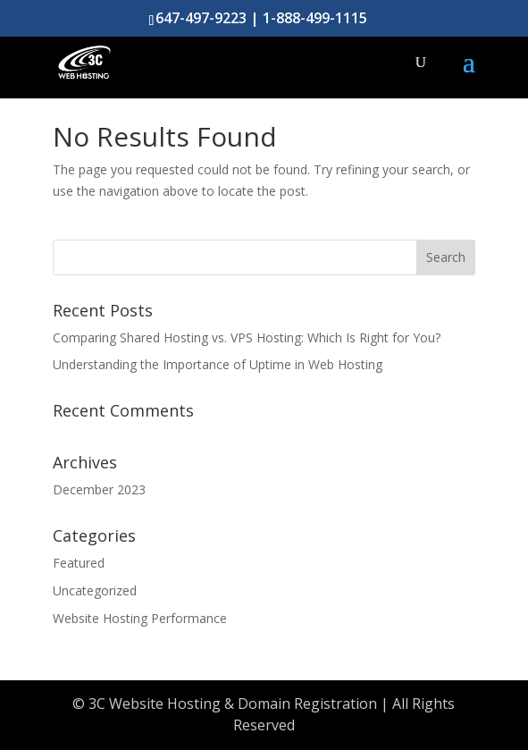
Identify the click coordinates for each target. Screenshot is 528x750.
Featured (79, 562)
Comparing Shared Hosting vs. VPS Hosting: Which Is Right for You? (246, 337)
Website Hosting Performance (140, 618)
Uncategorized (95, 590)
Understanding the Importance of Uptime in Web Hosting (217, 364)
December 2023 (99, 489)
